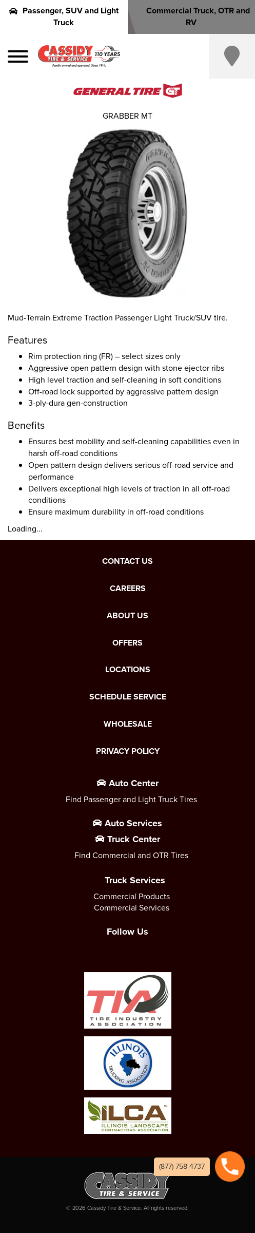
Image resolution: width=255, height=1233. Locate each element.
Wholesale (128, 724)
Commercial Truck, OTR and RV (191, 16)
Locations (127, 669)
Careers (128, 588)
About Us (127, 615)
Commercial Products (131, 896)
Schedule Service (127, 697)
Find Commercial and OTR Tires (131, 855)
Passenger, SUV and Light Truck (64, 16)
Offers (127, 643)
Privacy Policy (128, 751)
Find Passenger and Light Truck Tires (131, 799)
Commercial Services (131, 908)
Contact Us (127, 561)
